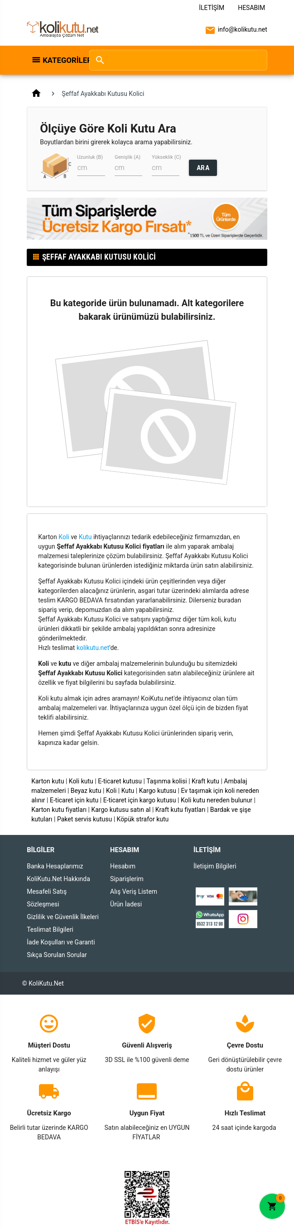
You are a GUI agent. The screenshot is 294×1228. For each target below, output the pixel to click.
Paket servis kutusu (84, 819)
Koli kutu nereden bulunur (216, 800)
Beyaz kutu (86, 790)
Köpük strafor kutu (143, 819)
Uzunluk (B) (90, 157)
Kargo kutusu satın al (120, 809)
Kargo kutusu (157, 790)
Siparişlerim (127, 878)
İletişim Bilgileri (214, 866)
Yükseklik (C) (166, 157)
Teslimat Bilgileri (50, 929)
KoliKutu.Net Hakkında (58, 878)
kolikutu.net (93, 647)
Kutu (85, 537)
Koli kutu (81, 781)
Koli (63, 537)
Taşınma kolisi (166, 781)
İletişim (211, 7)
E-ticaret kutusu (120, 781)
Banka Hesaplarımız (55, 866)
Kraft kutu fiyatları (180, 809)
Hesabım (251, 7)
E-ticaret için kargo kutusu (139, 800)
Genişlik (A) (127, 157)
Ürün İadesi (126, 904)
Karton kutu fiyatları (59, 809)
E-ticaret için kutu (74, 800)
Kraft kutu (205, 781)
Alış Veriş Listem (133, 891)
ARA (203, 168)
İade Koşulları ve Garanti (61, 942)
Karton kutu (47, 781)
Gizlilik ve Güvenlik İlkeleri (63, 916)
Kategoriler (61, 60)
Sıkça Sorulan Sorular (57, 954)
